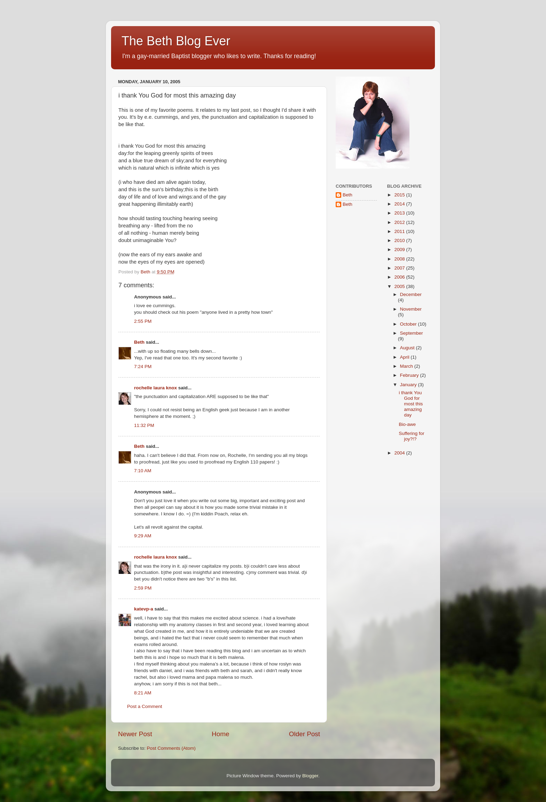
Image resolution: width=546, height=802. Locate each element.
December (411, 294)
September (411, 333)
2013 (400, 213)
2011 (400, 231)
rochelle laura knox (155, 387)
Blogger (310, 775)
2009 (400, 249)
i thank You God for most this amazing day (411, 404)
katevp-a (143, 609)
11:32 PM (144, 425)
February (410, 375)
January (409, 384)
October (409, 324)
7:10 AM (142, 470)
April (405, 357)
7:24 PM (142, 366)
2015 (400, 194)
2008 (400, 259)
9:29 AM (142, 535)
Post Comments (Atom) (171, 748)
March (407, 366)
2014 (400, 204)
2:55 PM (142, 321)
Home (220, 734)
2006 (400, 277)
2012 (400, 222)
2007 (400, 268)
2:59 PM (142, 588)
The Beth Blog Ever (176, 41)
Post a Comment (144, 706)
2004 (400, 452)
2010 (400, 240)
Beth (139, 342)
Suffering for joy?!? (411, 436)
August (408, 347)
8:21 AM (142, 692)
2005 (400, 286)
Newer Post (135, 734)
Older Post (304, 734)
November (411, 309)
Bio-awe (407, 424)
